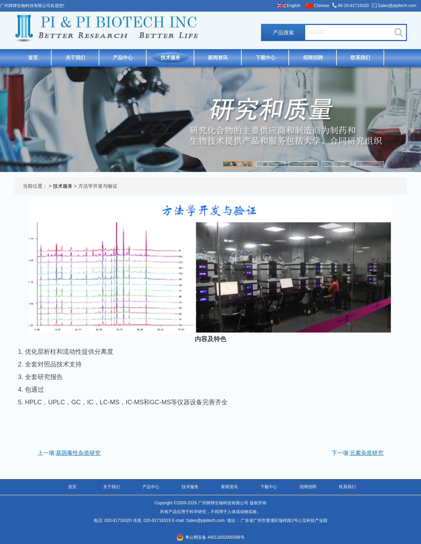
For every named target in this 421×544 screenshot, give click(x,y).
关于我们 (75, 57)
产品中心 (123, 57)
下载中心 (265, 57)
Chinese (321, 5)
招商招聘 (313, 57)
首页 (33, 57)
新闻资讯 (218, 57)
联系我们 (360, 57)
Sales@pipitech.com (397, 5)
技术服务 (170, 57)
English (293, 5)
